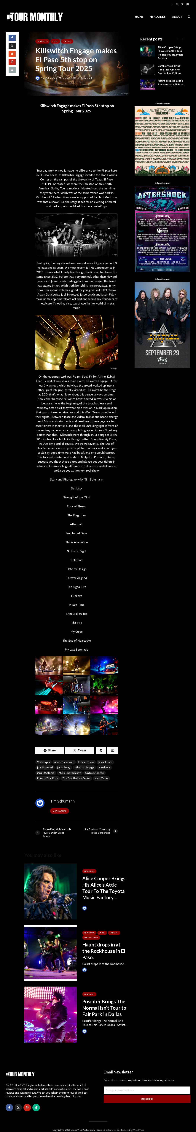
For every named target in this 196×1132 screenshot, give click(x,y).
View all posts (59, 811)
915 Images (43, 762)
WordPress (138, 1123)
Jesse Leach (105, 762)
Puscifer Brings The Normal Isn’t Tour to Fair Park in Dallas (104, 1007)
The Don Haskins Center (76, 778)
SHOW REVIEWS (91, 937)
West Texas (101, 778)
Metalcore (104, 767)
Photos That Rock (47, 778)
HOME (139, 16)
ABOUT (177, 16)
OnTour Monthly (94, 773)
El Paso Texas (86, 762)
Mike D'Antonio (45, 773)
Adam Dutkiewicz (64, 762)
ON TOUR (67, 41)
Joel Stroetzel (45, 767)
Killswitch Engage (84, 767)
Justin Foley (63, 767)
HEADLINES (158, 16)
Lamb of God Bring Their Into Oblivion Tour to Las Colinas (169, 69)
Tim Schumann (46, 78)
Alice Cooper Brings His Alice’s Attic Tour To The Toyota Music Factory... (103, 887)
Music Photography (70, 773)
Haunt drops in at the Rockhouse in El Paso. (103, 951)
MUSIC (55, 41)
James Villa (90, 908)
